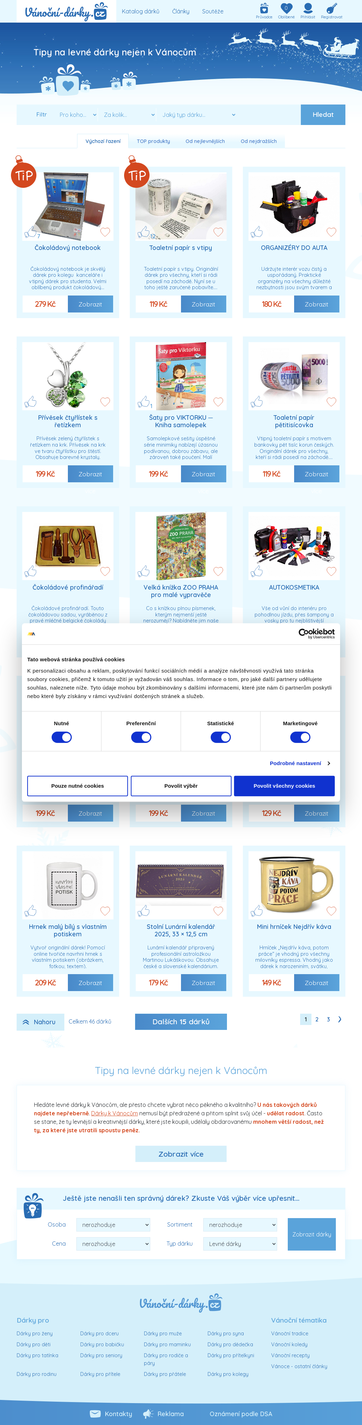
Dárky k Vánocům (114, 1113)
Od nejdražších (259, 141)
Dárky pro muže (163, 1333)
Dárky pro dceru (99, 1333)
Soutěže (212, 11)
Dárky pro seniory (101, 1355)
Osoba (57, 1224)
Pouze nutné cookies (77, 786)
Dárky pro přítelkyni (231, 1355)
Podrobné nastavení (295, 763)
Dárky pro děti (34, 1344)
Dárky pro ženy (35, 1333)
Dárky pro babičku (102, 1344)
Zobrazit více (181, 1153)
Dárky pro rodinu (37, 1374)
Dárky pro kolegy (228, 1374)
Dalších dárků (181, 1021)
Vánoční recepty (290, 1355)
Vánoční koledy (289, 1344)
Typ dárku (180, 1243)
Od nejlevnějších (205, 141)
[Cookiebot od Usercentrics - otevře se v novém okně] (304, 633)
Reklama (171, 1414)
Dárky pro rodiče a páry (166, 1359)
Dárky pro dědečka (230, 1344)
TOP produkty (153, 141)
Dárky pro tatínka (37, 1355)
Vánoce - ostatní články (299, 1366)
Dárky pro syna (226, 1333)
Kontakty (118, 1414)
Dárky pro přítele (100, 1374)
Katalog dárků (140, 11)
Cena (59, 1243)
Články (180, 11)
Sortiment (180, 1224)
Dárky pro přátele (165, 1374)
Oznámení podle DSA (241, 1414)
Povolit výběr (181, 786)
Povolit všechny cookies (284, 786)
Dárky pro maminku (167, 1344)
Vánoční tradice (289, 1333)
